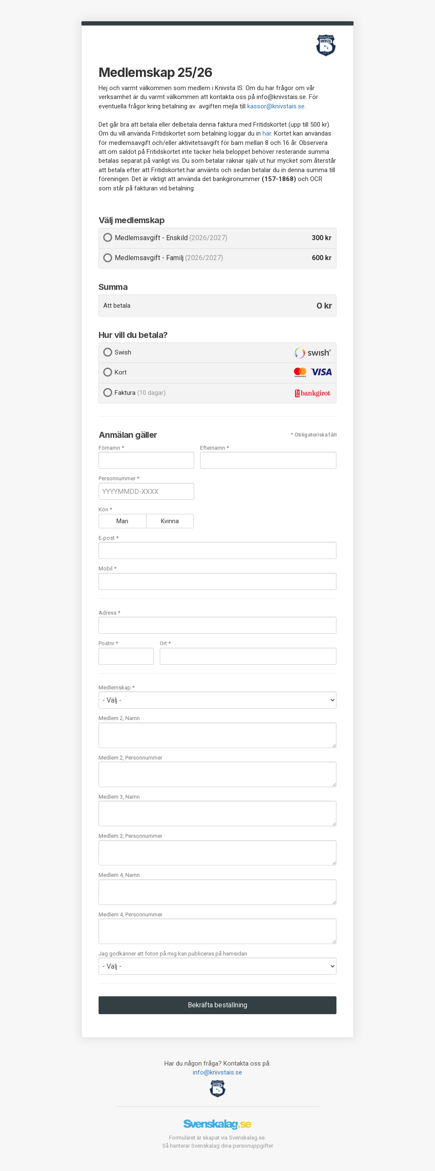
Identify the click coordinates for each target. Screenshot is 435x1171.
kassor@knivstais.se (276, 106)
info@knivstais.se (217, 1072)
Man (122, 521)
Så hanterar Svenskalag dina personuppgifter (217, 1146)
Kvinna (170, 521)
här (267, 133)
